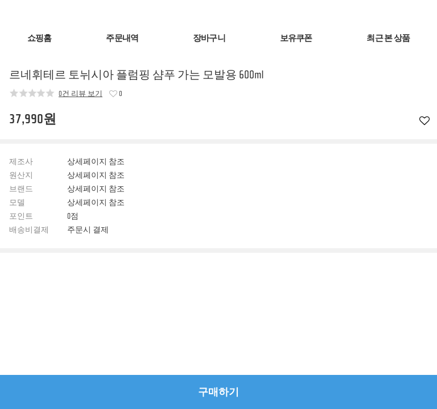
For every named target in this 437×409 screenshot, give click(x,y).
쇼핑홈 (39, 38)
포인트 (21, 216)
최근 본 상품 (388, 38)
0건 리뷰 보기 (80, 93)
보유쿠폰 (296, 38)
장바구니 (209, 38)
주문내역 (122, 38)
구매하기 (218, 392)
